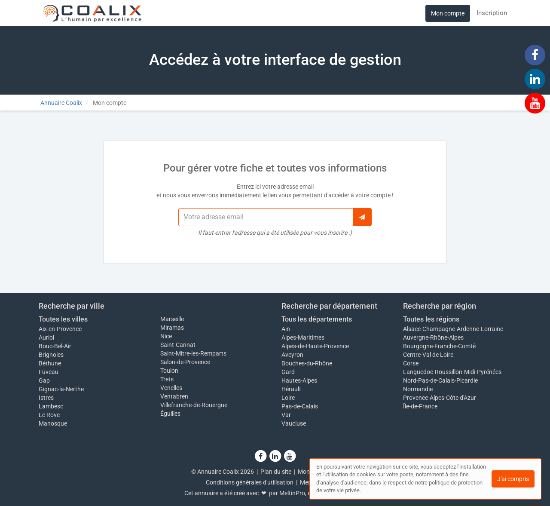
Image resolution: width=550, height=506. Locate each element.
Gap (44, 380)
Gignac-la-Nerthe (61, 389)
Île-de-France (420, 406)
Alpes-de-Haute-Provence (315, 346)
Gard (288, 371)
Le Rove (49, 414)
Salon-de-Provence (185, 362)
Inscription (492, 13)
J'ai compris (513, 478)
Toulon (169, 370)
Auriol (46, 337)
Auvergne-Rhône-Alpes (433, 337)
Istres (46, 397)
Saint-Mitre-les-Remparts (193, 353)
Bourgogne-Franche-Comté (439, 346)
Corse (411, 363)
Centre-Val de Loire (428, 354)
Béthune (50, 363)
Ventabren (174, 396)
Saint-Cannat (178, 344)
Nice (166, 336)
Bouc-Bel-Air (55, 346)
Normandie (418, 389)
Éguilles (170, 413)
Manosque (53, 423)
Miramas (172, 327)
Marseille (172, 319)
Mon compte (447, 13)
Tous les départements (316, 319)
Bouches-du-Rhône (306, 363)
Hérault (291, 389)
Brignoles (51, 354)
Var (286, 414)
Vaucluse (293, 423)
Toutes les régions (431, 319)
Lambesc (51, 406)
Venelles (171, 387)
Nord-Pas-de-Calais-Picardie (440, 380)
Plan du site (275, 471)
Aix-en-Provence (60, 328)
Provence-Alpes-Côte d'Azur (439, 397)
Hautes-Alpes (299, 380)
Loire (288, 397)
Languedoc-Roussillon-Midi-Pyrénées (452, 371)
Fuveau (48, 371)
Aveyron (292, 354)
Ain (285, 328)
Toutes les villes (63, 319)
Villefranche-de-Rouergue (193, 405)
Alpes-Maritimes (302, 337)
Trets (167, 379)
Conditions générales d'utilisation (249, 482)
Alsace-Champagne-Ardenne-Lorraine (453, 328)
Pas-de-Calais (299, 406)
